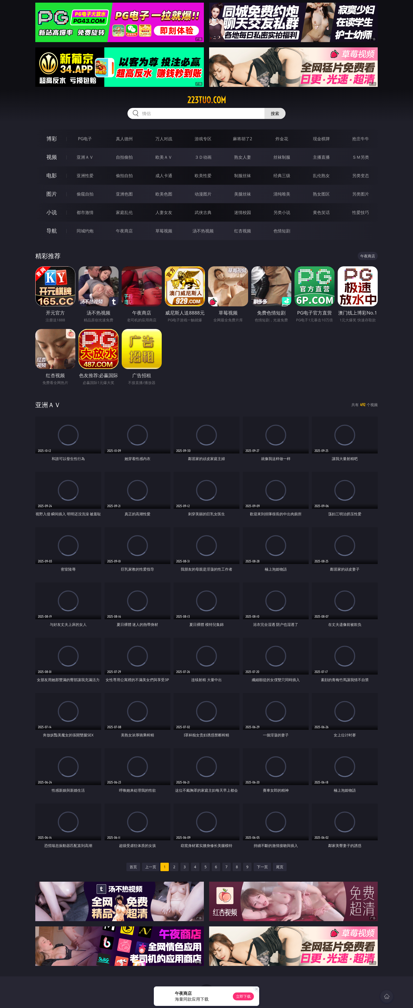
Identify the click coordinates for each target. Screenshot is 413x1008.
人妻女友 (163, 212)
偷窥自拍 (85, 194)
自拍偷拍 (124, 157)
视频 (51, 157)
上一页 (150, 866)
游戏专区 (203, 139)
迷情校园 (242, 212)
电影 (51, 175)
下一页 (262, 866)
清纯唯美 (281, 194)
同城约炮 (85, 231)
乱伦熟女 (321, 175)
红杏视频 (242, 231)
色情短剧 (281, 231)
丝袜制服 (281, 157)
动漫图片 (203, 194)
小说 (51, 212)
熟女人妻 (242, 157)
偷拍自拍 (124, 175)
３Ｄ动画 (203, 157)
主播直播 (321, 157)
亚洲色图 (124, 194)
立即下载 (243, 996)
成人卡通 (163, 175)
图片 (51, 193)
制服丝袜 (242, 175)
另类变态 (360, 175)
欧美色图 (163, 194)
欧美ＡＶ (163, 157)
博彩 (51, 138)
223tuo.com (206, 100)
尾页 (279, 866)
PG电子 (85, 139)
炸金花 (282, 139)
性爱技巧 (360, 212)
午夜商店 (124, 231)
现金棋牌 (321, 139)
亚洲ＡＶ (85, 157)
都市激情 (85, 212)
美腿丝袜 (242, 194)
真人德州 (124, 139)
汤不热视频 (203, 231)
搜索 (275, 113)
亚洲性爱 (85, 175)
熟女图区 (321, 194)
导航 (51, 230)
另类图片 (360, 194)
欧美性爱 (203, 175)
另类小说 (281, 212)
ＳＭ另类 (360, 157)
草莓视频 (163, 231)
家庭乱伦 (124, 212)
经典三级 (281, 175)
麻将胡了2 (242, 139)
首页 (133, 866)
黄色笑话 (321, 212)
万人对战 (163, 139)
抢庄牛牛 (360, 139)
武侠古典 (203, 212)
